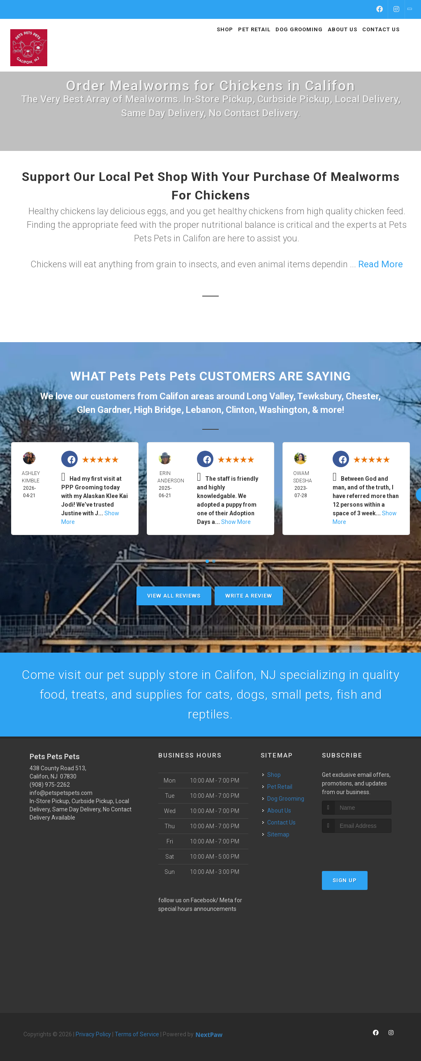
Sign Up (345, 880)
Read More (380, 264)
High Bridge (157, 410)
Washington (283, 410)
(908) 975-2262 (50, 784)
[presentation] (365, 848)
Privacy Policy (93, 1034)
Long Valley (270, 396)
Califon (174, 396)
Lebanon (203, 410)
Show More (236, 522)
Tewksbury (319, 396)
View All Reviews (174, 596)
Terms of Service (137, 1034)
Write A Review (248, 596)
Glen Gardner (103, 410)
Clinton (240, 410)
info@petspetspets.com (61, 793)
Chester (362, 396)
